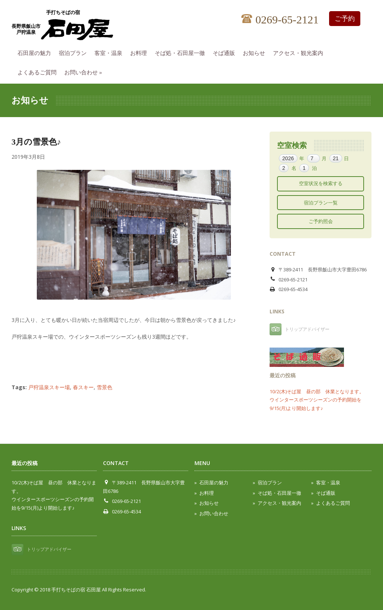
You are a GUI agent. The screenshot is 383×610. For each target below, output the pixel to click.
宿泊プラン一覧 (321, 202)
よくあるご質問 (38, 71)
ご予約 (345, 18)
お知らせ (256, 52)
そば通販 (226, 52)
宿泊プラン (74, 52)
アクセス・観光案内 (300, 52)
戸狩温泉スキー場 (49, 387)
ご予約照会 (321, 221)
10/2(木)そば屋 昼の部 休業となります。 (317, 391)
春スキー (83, 387)
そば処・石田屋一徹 (182, 52)
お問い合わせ (85, 71)
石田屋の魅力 (36, 52)
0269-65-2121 (280, 20)
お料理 (140, 52)
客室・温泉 (110, 52)
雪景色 (104, 387)
